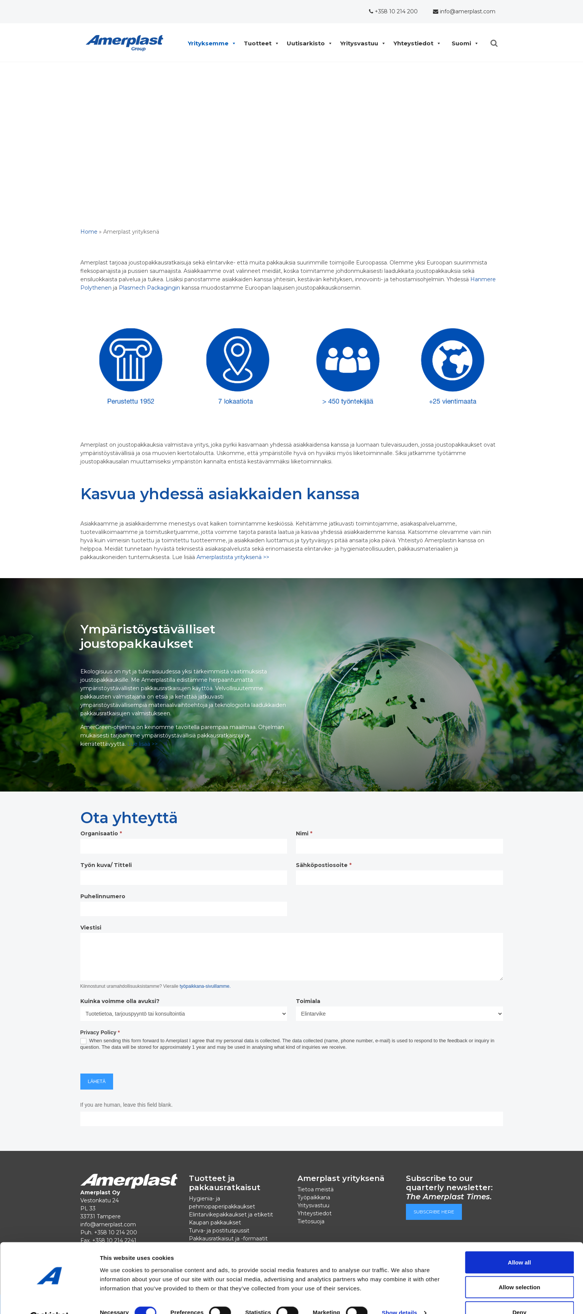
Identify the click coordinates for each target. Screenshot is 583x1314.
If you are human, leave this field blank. (126, 1105)
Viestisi (90, 927)
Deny (520, 1293)
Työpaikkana (313, 1197)
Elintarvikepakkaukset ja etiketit (231, 1214)
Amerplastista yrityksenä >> (232, 557)
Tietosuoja (310, 1221)
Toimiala (308, 1001)
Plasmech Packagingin (149, 287)
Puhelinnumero (102, 896)
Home (88, 231)
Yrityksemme (210, 43)
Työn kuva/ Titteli (106, 865)
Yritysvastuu (361, 43)
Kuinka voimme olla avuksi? (120, 1001)
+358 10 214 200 (393, 11)
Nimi (304, 833)
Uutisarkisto (308, 43)
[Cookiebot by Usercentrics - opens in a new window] (49, 1299)
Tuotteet (259, 43)
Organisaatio (101, 833)
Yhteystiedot (415, 43)
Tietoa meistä (315, 1189)
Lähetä (97, 1081)
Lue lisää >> (142, 743)
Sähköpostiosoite (323, 865)
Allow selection (519, 1269)
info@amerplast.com (464, 11)
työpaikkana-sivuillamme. (205, 986)
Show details (399, 1294)
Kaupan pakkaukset (215, 1222)
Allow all (519, 1243)
